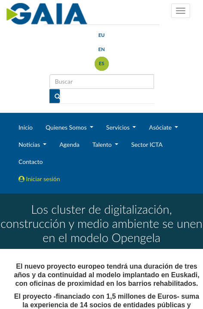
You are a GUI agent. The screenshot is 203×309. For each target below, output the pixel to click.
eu (101, 35)
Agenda (69, 144)
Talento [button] (103, 144)
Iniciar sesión (39, 178)
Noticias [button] (30, 144)
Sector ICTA (147, 144)
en (101, 49)
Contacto (30, 161)
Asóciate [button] (161, 127)
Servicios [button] (118, 127)
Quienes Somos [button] (67, 127)
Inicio (25, 127)
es (102, 63)
